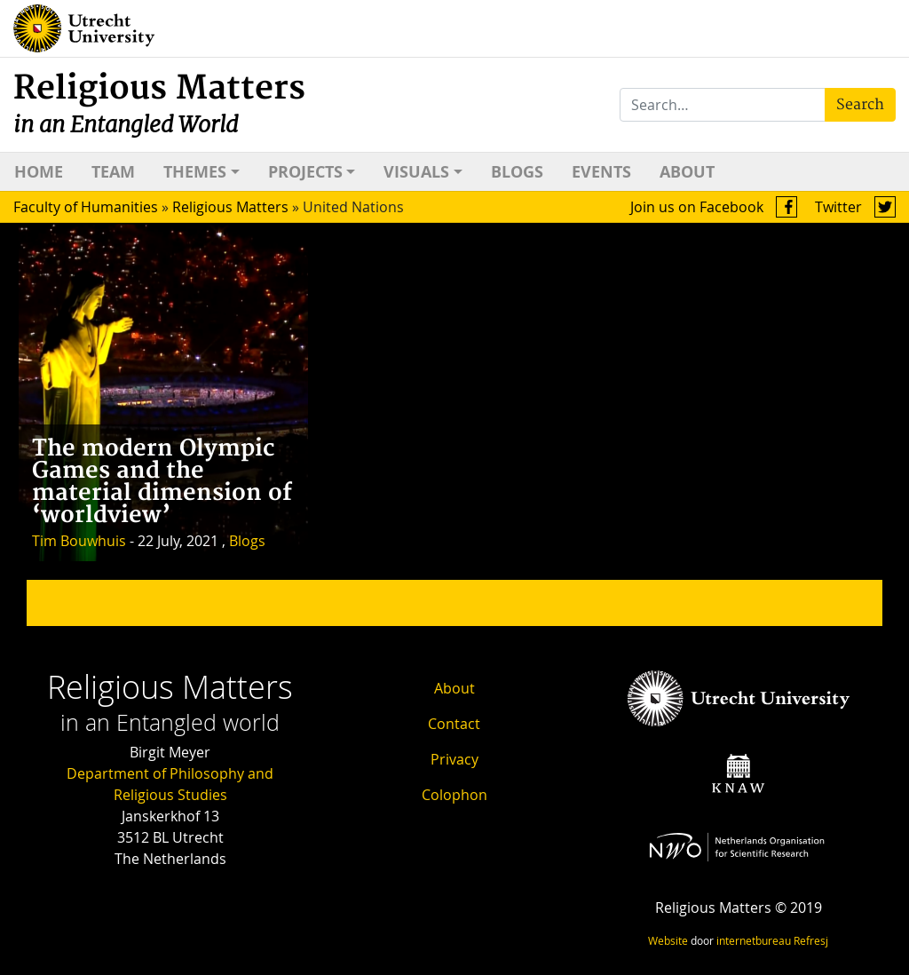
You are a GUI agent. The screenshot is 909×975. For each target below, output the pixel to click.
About (687, 172)
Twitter (855, 207)
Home (38, 172)
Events (601, 172)
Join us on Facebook (713, 207)
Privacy (454, 759)
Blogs (517, 172)
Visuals (416, 172)
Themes (194, 172)
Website (668, 940)
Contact (454, 723)
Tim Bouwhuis (79, 541)
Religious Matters (159, 103)
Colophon (454, 795)
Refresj (811, 940)
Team (113, 172)
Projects (305, 172)
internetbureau (753, 940)
